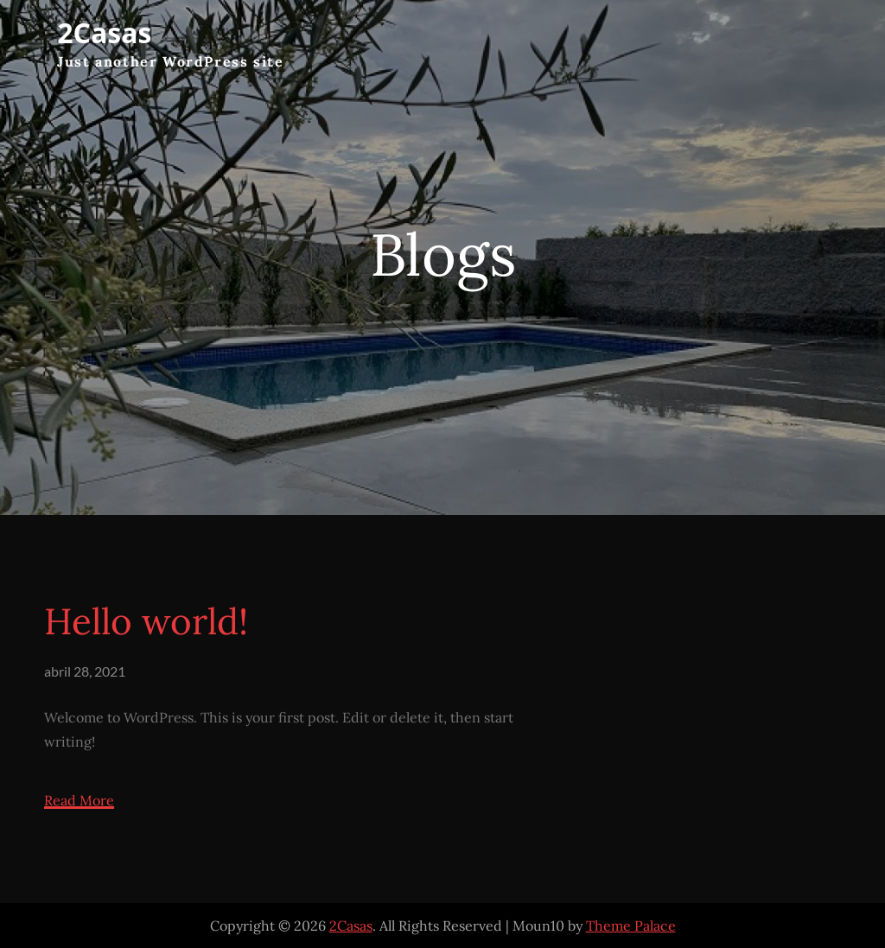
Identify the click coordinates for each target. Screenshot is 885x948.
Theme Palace (631, 925)
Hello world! (146, 621)
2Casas (104, 32)
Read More (79, 801)
